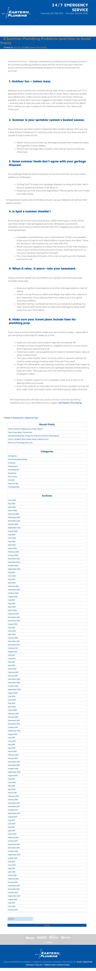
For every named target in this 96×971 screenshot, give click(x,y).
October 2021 (13, 648)
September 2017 (14, 813)
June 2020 (12, 700)
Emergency (12, 456)
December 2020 (14, 679)
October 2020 (13, 686)
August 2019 (12, 734)
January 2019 (13, 758)
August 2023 (12, 596)
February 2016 (13, 879)
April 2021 (11, 665)
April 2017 (11, 830)
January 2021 (13, 676)
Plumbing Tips (13, 470)
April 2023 (11, 607)
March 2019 (12, 751)
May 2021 (11, 662)
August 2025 (12, 531)
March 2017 (12, 834)
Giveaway (11, 463)
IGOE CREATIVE (84, 962)
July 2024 (11, 572)
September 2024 (14, 569)
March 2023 (12, 610)
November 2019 (14, 724)
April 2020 (12, 707)
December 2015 (14, 886)
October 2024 (13, 565)
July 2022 (11, 627)
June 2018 (11, 782)
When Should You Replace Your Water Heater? (25, 429)
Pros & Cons (12, 477)
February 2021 (13, 672)
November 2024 (14, 562)
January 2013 (13, 910)
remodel (11, 480)
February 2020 (13, 713)
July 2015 (11, 903)
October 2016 (13, 851)
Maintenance (13, 466)
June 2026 (12, 500)
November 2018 (14, 765)
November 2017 (14, 806)
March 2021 (12, 669)
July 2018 (11, 779)
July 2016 (11, 861)
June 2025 (12, 538)
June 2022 (12, 631)
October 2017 (13, 810)
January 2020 (13, 717)
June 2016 (11, 865)
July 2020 (11, 696)
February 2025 (13, 552)
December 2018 (14, 762)
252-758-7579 (56, 13)
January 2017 (13, 841)
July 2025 (11, 535)
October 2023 (13, 593)
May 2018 (11, 786)
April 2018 (11, 789)
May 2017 (11, 827)
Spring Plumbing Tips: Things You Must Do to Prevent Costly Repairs (33, 436)
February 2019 (13, 755)
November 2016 (14, 848)
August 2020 (13, 693)
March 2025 (12, 548)
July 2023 (11, 600)
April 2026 (12, 507)
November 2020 (14, 683)
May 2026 (11, 504)
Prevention (18, 418)
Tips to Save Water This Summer (20, 432)
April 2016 (11, 872)
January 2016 (13, 882)
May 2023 (11, 603)
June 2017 (11, 824)
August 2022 (12, 624)
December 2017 (14, 803)
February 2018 (13, 796)
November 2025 (14, 521)
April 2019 (11, 748)
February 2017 (13, 837)
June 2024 (12, 576)
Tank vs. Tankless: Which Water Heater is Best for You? (28, 439)
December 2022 (14, 617)
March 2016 (12, 875)
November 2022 (14, 621)
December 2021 (14, 641)
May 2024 (11, 579)
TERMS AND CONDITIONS (57, 965)
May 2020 (11, 703)
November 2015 (14, 889)
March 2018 (12, 793)
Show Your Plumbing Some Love (20, 443)
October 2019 (13, 727)
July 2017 (11, 820)
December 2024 (14, 559)
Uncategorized (13, 487)
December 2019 (14, 720)
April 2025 (11, 545)
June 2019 (11, 741)
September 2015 (14, 896)
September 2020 (14, 689)
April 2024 (12, 583)
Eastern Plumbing (38, 47)
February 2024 (13, 586)
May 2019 (11, 744)
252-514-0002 (81, 13)
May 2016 (11, 868)
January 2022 (13, 638)
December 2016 (14, 844)
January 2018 (13, 800)
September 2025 (14, 528)
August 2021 (12, 652)
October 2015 (13, 892)
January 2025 (13, 555)
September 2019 (14, 731)
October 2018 (13, 769)
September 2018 (14, 772)
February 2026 (13, 514)
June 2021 (11, 658)
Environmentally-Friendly (17, 459)
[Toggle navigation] (36, 20)
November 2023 (14, 590)
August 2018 (12, 775)
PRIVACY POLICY (34, 965)
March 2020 (12, 710)
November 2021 (14, 645)
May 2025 (11, 541)
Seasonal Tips (31, 418)
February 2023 (13, 614)
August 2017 (12, 817)
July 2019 (11, 738)
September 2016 (14, 855)
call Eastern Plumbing (69, 403)
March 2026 (12, 510)
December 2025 (14, 517)
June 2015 (11, 906)
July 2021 (11, 655)
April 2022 (11, 634)
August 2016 (12, 858)
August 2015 (12, 899)
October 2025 (13, 524)
